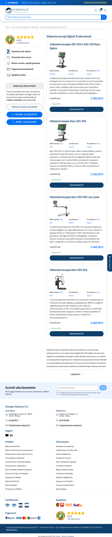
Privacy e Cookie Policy (65, 485)
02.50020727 (13, 3)
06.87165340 (64, 420)
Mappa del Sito (11, 530)
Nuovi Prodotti (11, 485)
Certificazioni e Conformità (66, 450)
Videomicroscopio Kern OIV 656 (68, 270)
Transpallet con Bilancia (14, 458)
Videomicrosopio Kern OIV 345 (68, 121)
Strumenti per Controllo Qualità (17, 462)
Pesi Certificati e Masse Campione (18, 469)
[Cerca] (56, 17)
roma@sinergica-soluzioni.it (70, 425)
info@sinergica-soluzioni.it (19, 425)
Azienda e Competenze (65, 446)
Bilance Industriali (12, 446)
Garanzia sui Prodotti (64, 481)
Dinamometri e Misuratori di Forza (18, 454)
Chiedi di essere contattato (24, 106)
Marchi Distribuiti (12, 481)
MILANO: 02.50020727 (24, 114)
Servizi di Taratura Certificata (16, 473)
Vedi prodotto (77, 109)
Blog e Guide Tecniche (64, 469)
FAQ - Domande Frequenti (66, 462)
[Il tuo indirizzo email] (77, 387)
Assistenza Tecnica (63, 458)
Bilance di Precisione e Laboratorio (19, 450)
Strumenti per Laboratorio (15, 466)
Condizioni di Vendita (64, 473)
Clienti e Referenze (63, 454)
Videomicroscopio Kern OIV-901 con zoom (74, 197)
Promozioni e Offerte (13, 489)
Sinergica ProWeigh (13, 477)
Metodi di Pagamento (64, 477)
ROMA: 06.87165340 (25, 122)
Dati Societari (61, 489)
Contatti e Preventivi (64, 466)
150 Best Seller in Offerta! (95, 2)
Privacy (87, 393)
